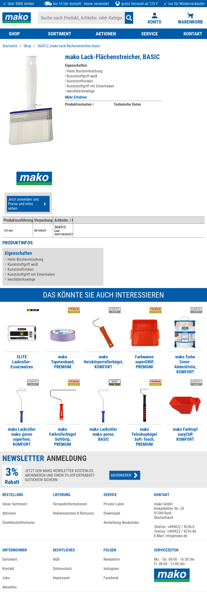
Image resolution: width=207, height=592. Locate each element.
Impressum (61, 578)
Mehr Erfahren (76, 97)
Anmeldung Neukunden (121, 522)
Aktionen (9, 513)
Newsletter (112, 559)
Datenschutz (62, 568)
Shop (27, 46)
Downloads (112, 513)
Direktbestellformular (18, 522)
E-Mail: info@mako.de (170, 536)
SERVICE (149, 34)
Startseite (9, 46)
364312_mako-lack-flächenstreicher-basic (68, 46)
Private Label (114, 504)
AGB (56, 559)
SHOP (14, 34)
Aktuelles (9, 587)
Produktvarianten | (79, 104)
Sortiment (9, 559)
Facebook (111, 578)
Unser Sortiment (14, 504)
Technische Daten (127, 104)
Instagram (111, 568)
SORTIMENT (59, 34)
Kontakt (8, 568)
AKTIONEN (106, 34)
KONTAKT (192, 34)
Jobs (6, 578)
